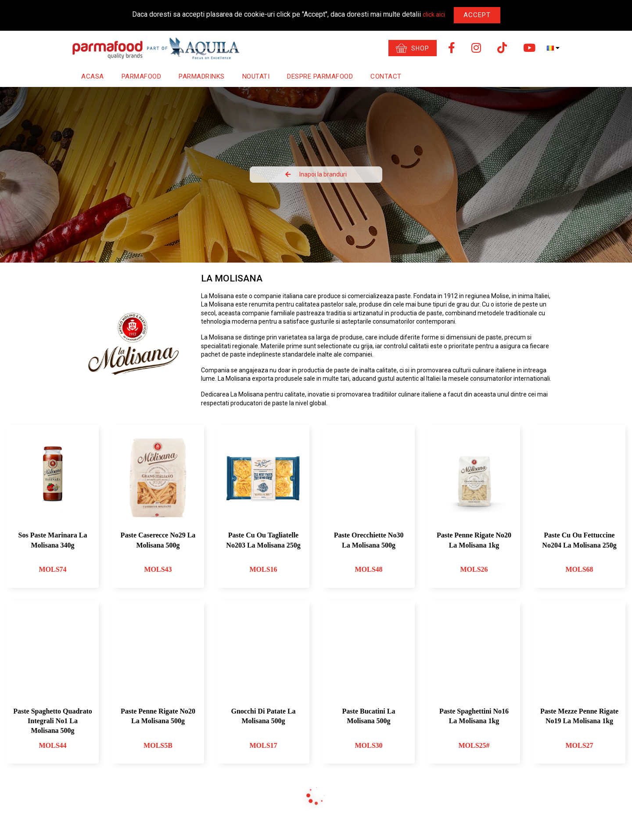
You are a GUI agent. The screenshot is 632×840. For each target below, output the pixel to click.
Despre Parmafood (320, 76)
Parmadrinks (202, 76)
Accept (477, 15)
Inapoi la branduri (316, 174)
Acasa (92, 76)
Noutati (256, 76)
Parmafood (142, 76)
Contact (386, 76)
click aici (434, 14)
